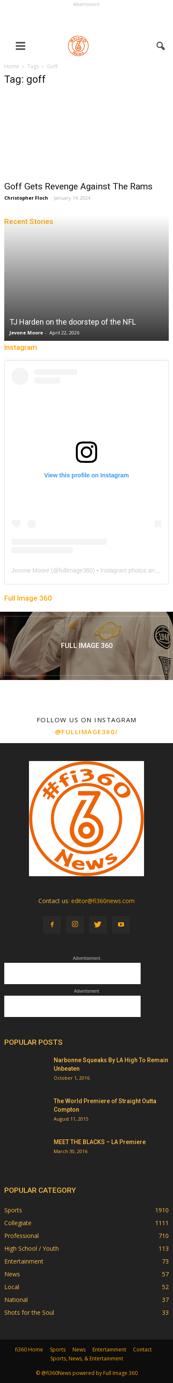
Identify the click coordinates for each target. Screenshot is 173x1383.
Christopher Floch (26, 198)
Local (11, 1287)
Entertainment (23, 1261)
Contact (142, 1349)
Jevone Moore (26, 332)
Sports (13, 1210)
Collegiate (18, 1223)
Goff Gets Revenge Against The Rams (78, 186)
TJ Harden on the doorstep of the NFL (72, 321)
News (12, 1274)
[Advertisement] (86, 19)
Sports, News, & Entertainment (86, 1358)
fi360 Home (29, 1349)
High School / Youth (31, 1248)
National (16, 1300)
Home (11, 66)
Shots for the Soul (29, 1312)
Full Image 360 (28, 598)
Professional (21, 1236)
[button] (161, 46)
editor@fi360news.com (103, 901)
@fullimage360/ (86, 731)
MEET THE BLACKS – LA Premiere (100, 1142)
